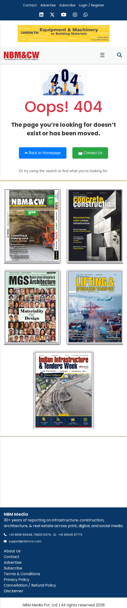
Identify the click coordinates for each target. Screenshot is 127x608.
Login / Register (91, 5)
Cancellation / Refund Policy (30, 585)
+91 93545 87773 (70, 535)
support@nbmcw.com (25, 541)
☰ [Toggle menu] (102, 55)
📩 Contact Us (90, 153)
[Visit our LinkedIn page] (41, 15)
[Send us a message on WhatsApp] (86, 15)
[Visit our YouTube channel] (63, 15)
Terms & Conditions (22, 574)
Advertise (48, 5)
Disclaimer (13, 591)
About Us (12, 551)
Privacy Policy (16, 579)
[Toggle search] (119, 55)
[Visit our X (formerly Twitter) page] (52, 15)
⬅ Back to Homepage (43, 153)
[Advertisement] (63, 471)
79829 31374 (42, 535)
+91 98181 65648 (20, 535)
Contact (30, 5)
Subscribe (67, 5)
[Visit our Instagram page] (75, 15)
